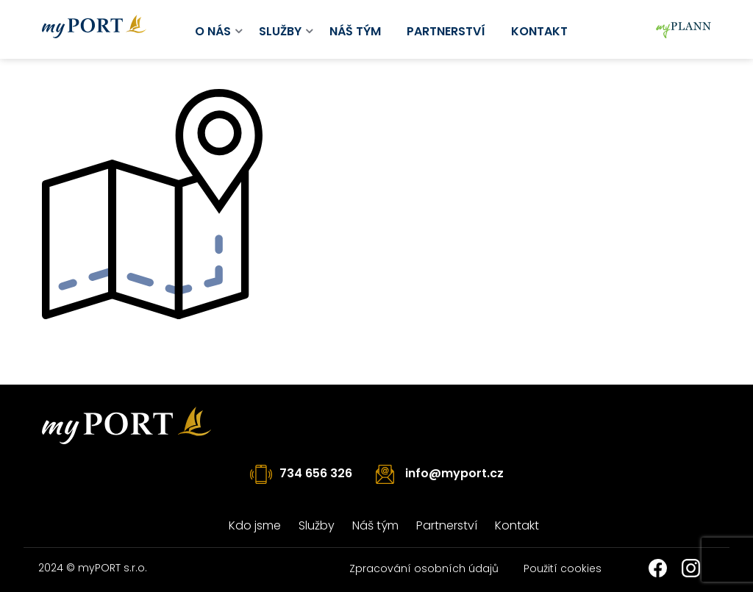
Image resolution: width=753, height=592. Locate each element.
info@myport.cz (454, 473)
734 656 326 (315, 473)
